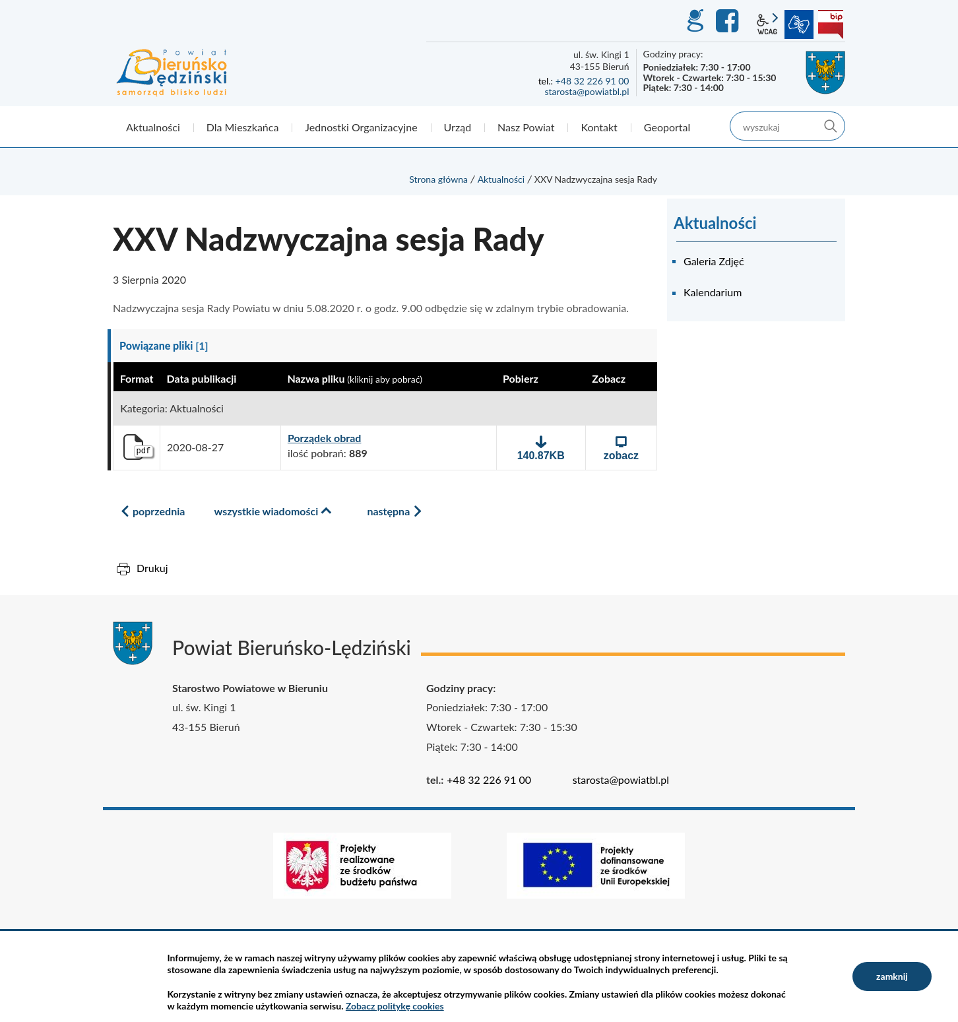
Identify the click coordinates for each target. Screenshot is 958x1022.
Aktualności (501, 179)
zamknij (892, 976)
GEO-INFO (694, 21)
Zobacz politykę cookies (395, 1005)
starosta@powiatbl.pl (586, 91)
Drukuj (152, 567)
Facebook (729, 21)
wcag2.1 (767, 24)
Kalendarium (713, 292)
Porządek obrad (325, 438)
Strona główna (438, 179)
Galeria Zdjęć (714, 261)
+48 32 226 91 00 (592, 81)
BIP (830, 24)
